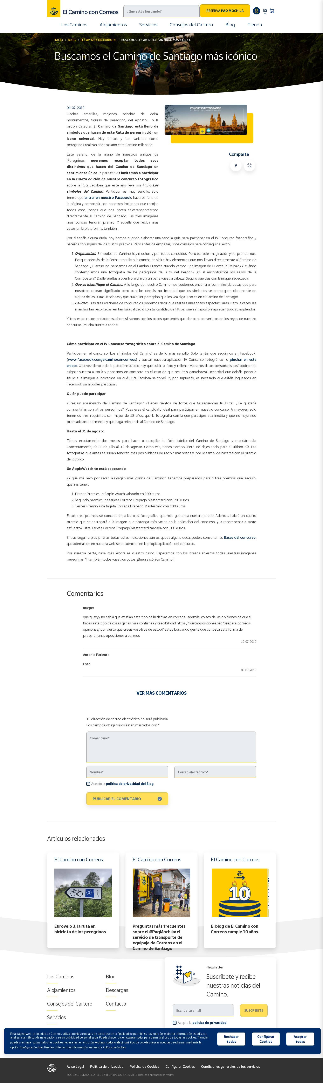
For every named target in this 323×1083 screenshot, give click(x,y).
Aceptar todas (300, 1039)
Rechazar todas (231, 1039)
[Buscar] (161, 11)
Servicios (148, 24)
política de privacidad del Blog (129, 784)
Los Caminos (74, 24)
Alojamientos (113, 24)
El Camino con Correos (98, 40)
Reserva (225, 11)
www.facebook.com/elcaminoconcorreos (102, 359)
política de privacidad (209, 1023)
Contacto (116, 1004)
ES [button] (265, 10)
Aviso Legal (75, 1066)
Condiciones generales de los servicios (230, 1066)
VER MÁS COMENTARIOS (162, 693)
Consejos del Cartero (191, 24)
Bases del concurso (240, 537)
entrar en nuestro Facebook (107, 197)
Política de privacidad (107, 1066)
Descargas (117, 990)
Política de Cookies (144, 1066)
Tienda (254, 24)
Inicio (58, 40)
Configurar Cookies (180, 1066)
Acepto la (122, 784)
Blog (230, 24)
